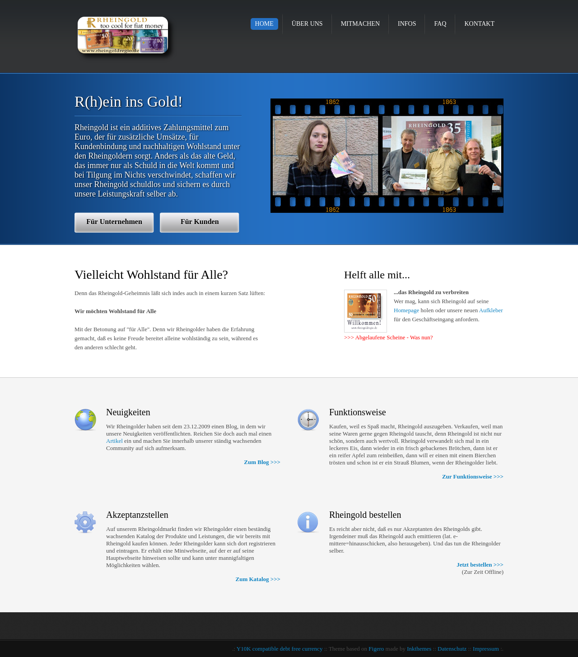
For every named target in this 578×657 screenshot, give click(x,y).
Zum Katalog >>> (257, 579)
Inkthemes (419, 648)
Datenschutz (452, 648)
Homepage (406, 310)
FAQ (440, 23)
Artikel (114, 440)
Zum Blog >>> (262, 462)
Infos (407, 23)
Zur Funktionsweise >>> (472, 476)
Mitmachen (360, 23)
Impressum (486, 648)
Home (264, 23)
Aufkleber (491, 310)
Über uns (307, 23)
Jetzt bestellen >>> (480, 564)
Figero (376, 648)
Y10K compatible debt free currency (280, 648)
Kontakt (479, 23)
